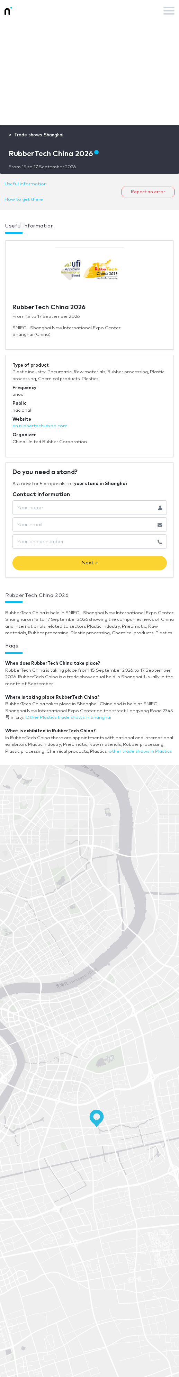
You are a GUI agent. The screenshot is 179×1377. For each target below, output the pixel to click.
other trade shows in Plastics (140, 751)
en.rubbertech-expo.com (40, 426)
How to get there (24, 199)
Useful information (26, 184)
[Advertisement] (89, 73)
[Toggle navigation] (168, 10)
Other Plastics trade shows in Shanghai (68, 717)
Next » (89, 562)
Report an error (148, 192)
